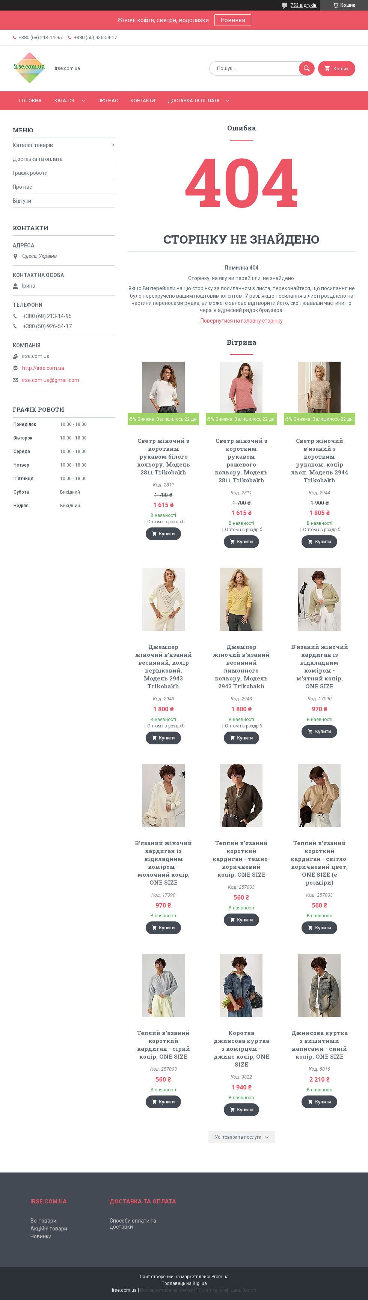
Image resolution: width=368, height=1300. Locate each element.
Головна (30, 100)
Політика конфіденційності (227, 1290)
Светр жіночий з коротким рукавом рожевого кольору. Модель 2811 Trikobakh (241, 460)
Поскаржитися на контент (167, 1290)
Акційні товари (48, 1229)
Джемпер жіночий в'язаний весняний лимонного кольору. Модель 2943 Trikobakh (241, 666)
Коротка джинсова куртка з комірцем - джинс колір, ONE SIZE (241, 1048)
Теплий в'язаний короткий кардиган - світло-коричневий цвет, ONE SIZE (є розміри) (319, 862)
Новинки (232, 20)
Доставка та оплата (194, 100)
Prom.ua (220, 1276)
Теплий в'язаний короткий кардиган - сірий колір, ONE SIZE (163, 1044)
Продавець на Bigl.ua (184, 1283)
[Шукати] (307, 68)
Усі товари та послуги (238, 1137)
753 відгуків (304, 5)
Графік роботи (30, 173)
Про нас (108, 100)
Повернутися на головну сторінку (242, 321)
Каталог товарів (33, 145)
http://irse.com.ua (43, 368)
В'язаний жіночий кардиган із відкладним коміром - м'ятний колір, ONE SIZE (319, 666)
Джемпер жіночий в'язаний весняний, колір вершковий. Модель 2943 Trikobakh (163, 666)
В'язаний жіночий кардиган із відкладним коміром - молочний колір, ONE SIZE (163, 862)
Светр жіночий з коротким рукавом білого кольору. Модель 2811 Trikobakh (163, 456)
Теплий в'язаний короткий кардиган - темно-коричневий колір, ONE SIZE (241, 858)
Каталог (64, 100)
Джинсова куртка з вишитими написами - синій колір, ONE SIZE (319, 1044)
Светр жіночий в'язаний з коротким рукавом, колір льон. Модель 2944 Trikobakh (319, 460)
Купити (167, 533)
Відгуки (22, 201)
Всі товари (43, 1221)
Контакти (143, 100)
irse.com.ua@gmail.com (50, 380)
